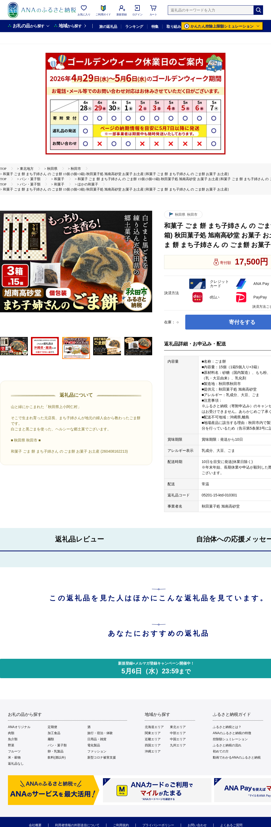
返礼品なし (16, 763)
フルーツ (14, 751)
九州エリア (178, 745)
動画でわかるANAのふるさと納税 (237, 757)
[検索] (258, 10)
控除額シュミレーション (230, 739)
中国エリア (178, 739)
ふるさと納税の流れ (227, 745)
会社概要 (35, 825)
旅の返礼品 (108, 26)
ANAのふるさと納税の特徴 (232, 733)
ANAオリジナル (19, 727)
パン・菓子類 (57, 745)
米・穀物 (14, 757)
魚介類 (12, 739)
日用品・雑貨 (96, 739)
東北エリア (178, 727)
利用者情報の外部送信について (77, 825)
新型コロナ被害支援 (101, 757)
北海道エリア (154, 727)
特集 (155, 26)
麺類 (51, 739)
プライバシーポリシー (158, 825)
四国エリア (153, 745)
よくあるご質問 (231, 825)
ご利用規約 (121, 825)
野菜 (11, 745)
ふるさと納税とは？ (227, 727)
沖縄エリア (153, 751)
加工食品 (54, 733)
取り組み (173, 26)
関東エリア (153, 733)
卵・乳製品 (56, 751)
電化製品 (93, 745)
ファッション (96, 751)
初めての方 (221, 751)
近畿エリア (153, 739)
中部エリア (178, 733)
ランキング (134, 26)
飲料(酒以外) (57, 757)
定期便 (52, 727)
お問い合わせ (197, 825)
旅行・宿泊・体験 (100, 733)
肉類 (11, 733)
